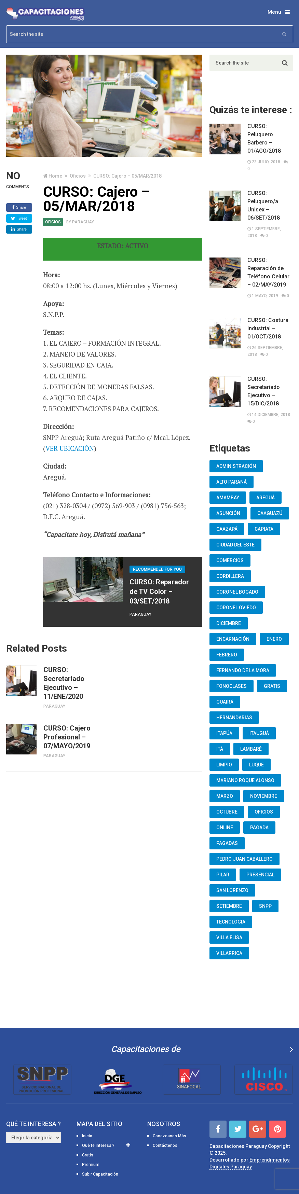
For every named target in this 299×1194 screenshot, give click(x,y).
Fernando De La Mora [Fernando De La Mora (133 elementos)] (242, 670)
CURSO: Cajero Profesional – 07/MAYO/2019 (67, 737)
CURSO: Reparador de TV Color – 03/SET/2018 (159, 591)
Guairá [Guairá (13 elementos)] (224, 702)
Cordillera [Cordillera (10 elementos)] (230, 576)
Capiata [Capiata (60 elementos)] (264, 529)
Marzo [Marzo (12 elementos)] (224, 796)
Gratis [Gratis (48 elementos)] (272, 686)
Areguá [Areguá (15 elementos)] (265, 497)
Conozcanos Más (169, 1136)
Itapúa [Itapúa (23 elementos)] (224, 733)
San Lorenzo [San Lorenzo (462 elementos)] (232, 890)
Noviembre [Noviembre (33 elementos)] (263, 796)
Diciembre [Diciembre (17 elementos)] (228, 623)
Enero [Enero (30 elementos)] (274, 639)
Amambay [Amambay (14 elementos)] (227, 497)
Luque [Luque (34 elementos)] (256, 764)
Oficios (78, 176)
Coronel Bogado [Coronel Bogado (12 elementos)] (237, 592)
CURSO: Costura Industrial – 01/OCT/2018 (267, 328)
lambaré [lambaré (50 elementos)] (251, 749)
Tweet (19, 218)
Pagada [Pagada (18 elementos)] (259, 827)
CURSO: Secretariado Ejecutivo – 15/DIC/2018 (263, 391)
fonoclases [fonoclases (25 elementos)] (231, 686)
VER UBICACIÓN (69, 448)
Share (19, 207)
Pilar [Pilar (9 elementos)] (222, 874)
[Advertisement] (104, 837)
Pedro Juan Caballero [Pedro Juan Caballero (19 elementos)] (244, 859)
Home (55, 176)
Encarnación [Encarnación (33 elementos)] (232, 639)
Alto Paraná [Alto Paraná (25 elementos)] (231, 482)
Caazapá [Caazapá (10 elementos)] (226, 529)
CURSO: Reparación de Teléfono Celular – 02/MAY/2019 (268, 272)
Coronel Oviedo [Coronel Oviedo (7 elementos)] (236, 607)
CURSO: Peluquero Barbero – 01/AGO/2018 (264, 138)
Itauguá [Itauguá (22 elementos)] (259, 733)
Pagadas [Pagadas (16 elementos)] (227, 843)
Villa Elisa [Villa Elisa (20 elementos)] (229, 937)
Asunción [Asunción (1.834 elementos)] (228, 513)
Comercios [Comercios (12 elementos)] (230, 560)
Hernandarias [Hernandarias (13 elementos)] (234, 717)
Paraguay (83, 222)
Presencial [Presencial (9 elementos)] (260, 874)
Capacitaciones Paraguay (238, 1146)
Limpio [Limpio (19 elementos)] (224, 764)
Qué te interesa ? (98, 1145)
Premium (90, 1164)
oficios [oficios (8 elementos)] (264, 812)
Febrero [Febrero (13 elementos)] (226, 654)
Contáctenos (165, 1145)
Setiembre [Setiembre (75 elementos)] (229, 906)
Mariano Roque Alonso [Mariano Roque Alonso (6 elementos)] (245, 780)
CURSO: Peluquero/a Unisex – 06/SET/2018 (263, 205)
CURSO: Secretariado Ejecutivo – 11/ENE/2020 (63, 683)
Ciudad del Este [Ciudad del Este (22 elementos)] (235, 544)
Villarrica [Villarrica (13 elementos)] (229, 953)
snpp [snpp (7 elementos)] (265, 906)
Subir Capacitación (100, 1174)
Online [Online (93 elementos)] (224, 827)
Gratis (87, 1155)
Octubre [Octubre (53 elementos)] (226, 812)
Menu (274, 12)
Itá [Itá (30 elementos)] (219, 749)
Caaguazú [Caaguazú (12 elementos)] (269, 513)
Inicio (87, 1136)
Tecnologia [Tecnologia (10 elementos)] (230, 922)
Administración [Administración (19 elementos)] (236, 466)
